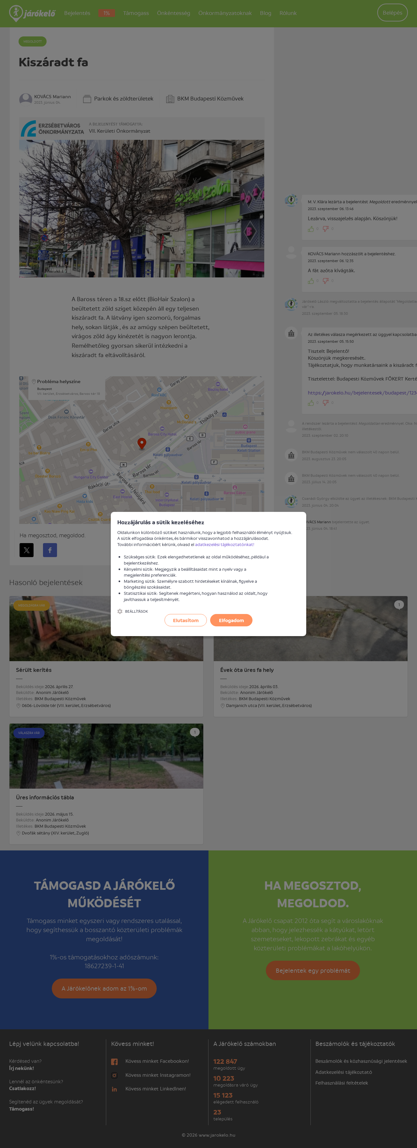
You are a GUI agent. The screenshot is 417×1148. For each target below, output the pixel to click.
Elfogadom (231, 620)
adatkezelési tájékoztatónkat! (224, 544)
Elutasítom (186, 620)
